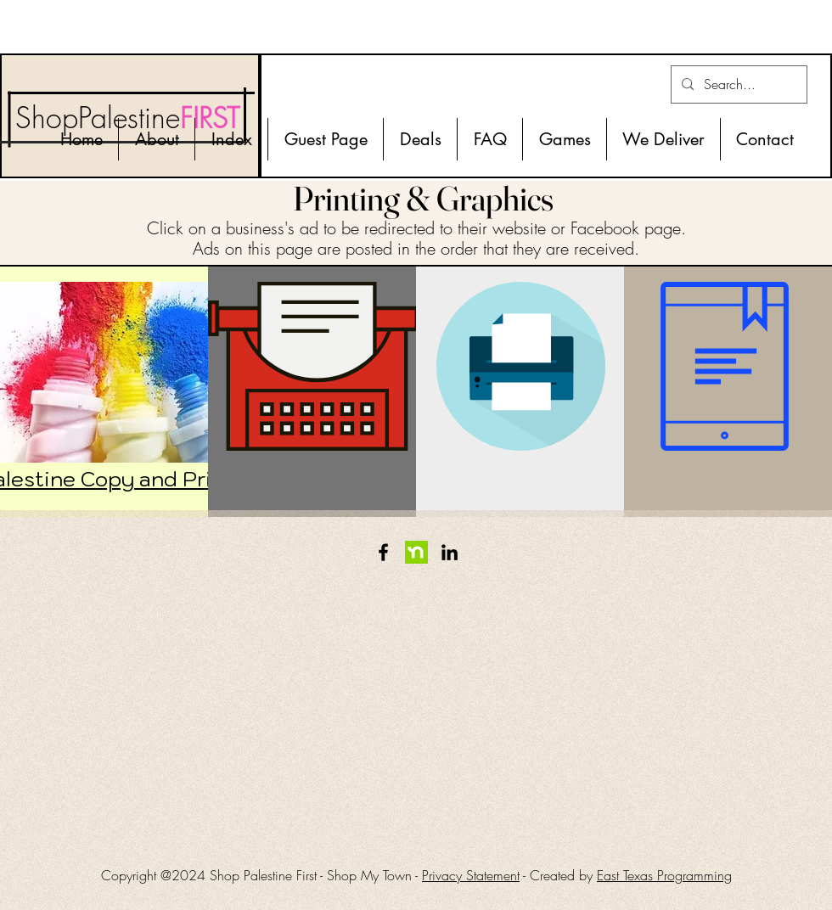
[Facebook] (383, 552)
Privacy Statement (471, 875)
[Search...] (737, 84)
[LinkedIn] (449, 552)
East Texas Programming (664, 875)
